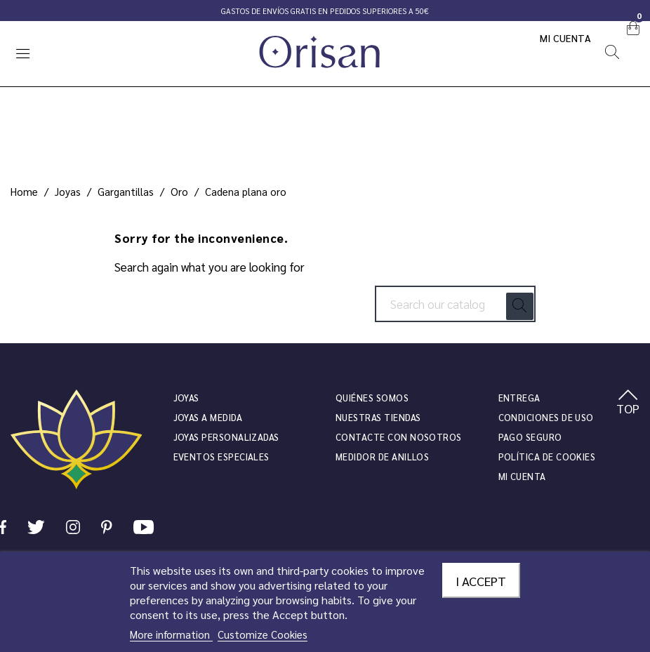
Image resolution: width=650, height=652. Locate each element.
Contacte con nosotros (399, 437)
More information (171, 634)
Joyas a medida (208, 417)
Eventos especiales (221, 457)
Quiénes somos (372, 398)
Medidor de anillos (382, 457)
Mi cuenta (566, 38)
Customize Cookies (262, 634)
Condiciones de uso (546, 417)
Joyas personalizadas (226, 437)
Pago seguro (530, 437)
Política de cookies (547, 457)
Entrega (519, 398)
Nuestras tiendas (378, 417)
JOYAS (186, 398)
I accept (481, 580)
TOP (627, 403)
